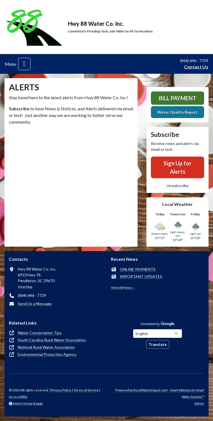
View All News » (122, 287)
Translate (158, 344)
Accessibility (18, 397)
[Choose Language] (157, 333)
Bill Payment (177, 98)
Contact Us (196, 66)
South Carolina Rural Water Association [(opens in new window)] (52, 340)
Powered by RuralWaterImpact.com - (159, 393)
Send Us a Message (35, 303)
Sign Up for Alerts (178, 167)
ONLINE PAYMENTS (138, 269)
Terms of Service (85, 390)
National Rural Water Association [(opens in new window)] (46, 347)
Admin (199, 403)
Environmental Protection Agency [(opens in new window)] (47, 354)
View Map (25, 287)
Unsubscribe (178, 185)
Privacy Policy (61, 390)
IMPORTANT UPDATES (141, 276)
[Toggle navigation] (24, 64)
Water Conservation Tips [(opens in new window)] (40, 332)
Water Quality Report (177, 112)
